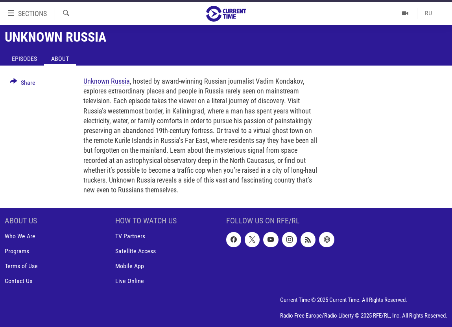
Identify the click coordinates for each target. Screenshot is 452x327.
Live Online (129, 281)
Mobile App (129, 266)
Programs (17, 251)
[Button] (22, 84)
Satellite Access (135, 251)
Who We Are (20, 236)
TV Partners (130, 236)
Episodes (24, 58)
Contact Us (18, 281)
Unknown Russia (106, 81)
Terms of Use (21, 266)
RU (428, 13)
